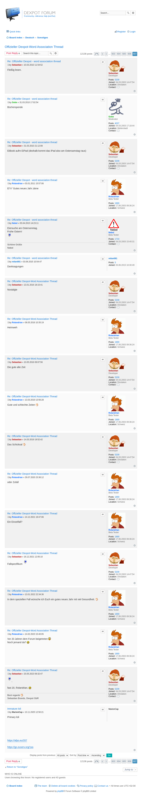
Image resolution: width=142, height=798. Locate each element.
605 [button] (124, 54)
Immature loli (14, 708)
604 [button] (119, 54)
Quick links (15, 31)
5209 (117, 80)
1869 (117, 203)
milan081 (112, 258)
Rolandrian (113, 196)
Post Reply (12, 53)
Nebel (111, 232)
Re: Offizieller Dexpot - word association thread (34, 61)
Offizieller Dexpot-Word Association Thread (34, 47)
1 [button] (106, 54)
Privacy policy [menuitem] (86, 786)
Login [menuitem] (133, 31)
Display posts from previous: (49, 755)
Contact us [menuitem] (103, 786)
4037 (117, 123)
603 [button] (113, 54)
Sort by (79, 755)
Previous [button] (102, 54)
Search (128, 13)
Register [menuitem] (121, 31)
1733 (117, 239)
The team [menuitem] (42, 786)
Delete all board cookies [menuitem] (63, 786)
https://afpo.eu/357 (17, 740)
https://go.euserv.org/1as (20, 747)
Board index (15, 786)
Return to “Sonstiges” (17, 767)
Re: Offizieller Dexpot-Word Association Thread (32, 281)
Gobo (111, 117)
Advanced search (133, 13)
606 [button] (129, 54)
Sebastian (113, 73)
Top (135, 91)
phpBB (60, 791)
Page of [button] (96, 54)
